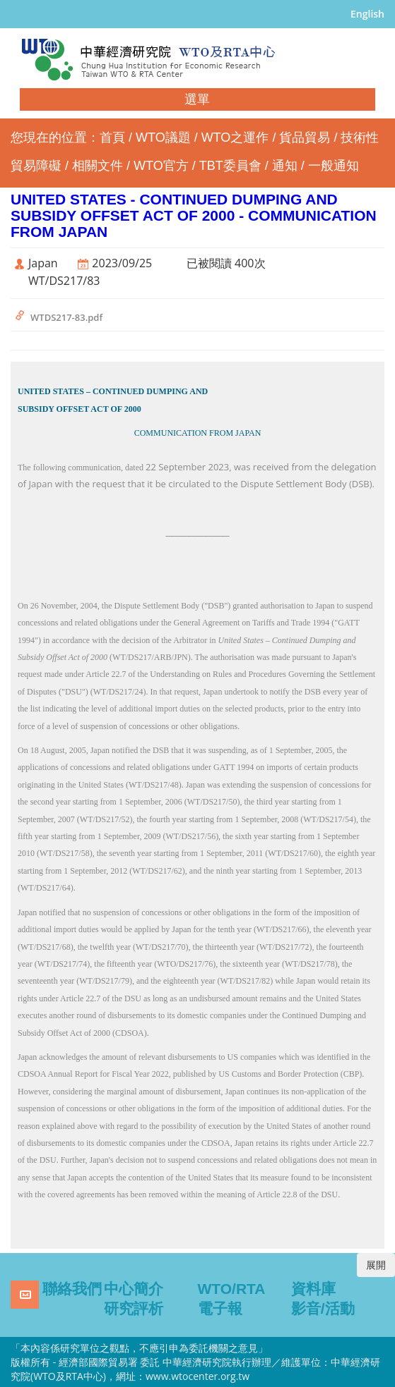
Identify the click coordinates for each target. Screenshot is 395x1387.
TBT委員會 (230, 166)
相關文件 (97, 166)
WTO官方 (161, 166)
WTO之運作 (235, 137)
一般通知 (333, 166)
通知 (284, 166)
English (367, 13)
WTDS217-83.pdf (66, 317)
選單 (197, 99)
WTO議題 (163, 137)
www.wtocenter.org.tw (197, 1376)
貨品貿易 (304, 137)
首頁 (112, 137)
